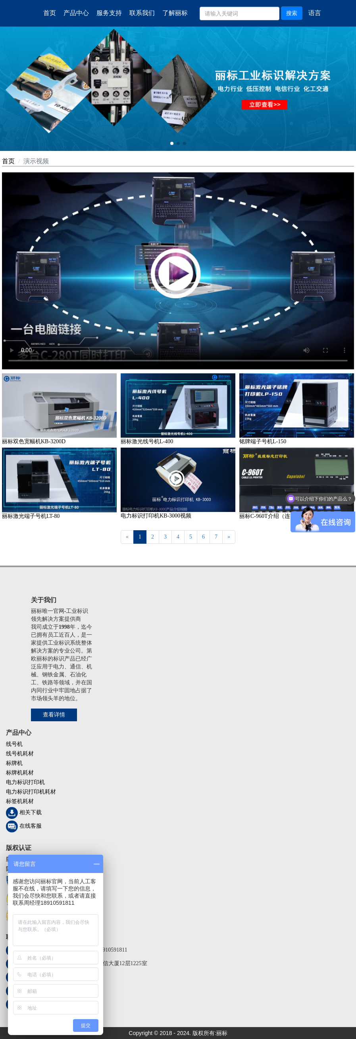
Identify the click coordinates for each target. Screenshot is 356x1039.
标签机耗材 (20, 801)
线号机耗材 (20, 754)
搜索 (291, 13)
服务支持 (109, 13)
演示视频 (36, 161)
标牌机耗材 (20, 773)
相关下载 (30, 812)
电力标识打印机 (25, 782)
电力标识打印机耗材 (31, 792)
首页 (49, 13)
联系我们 (142, 13)
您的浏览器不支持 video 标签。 (178, 270)
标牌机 (14, 763)
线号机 (14, 744)
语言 (314, 13)
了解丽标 (175, 13)
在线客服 (30, 826)
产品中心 (76, 13)
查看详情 (54, 715)
